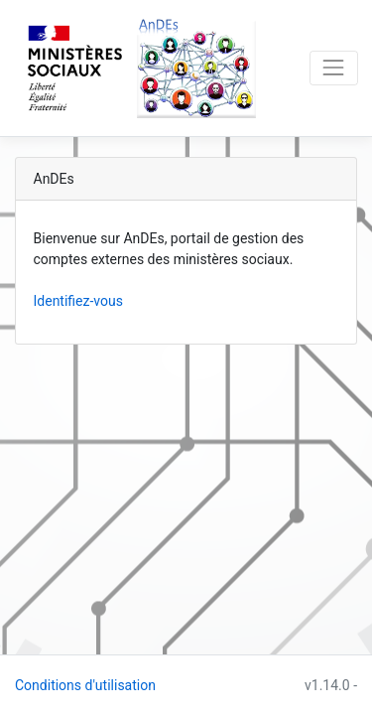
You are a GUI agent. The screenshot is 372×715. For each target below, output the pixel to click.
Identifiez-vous (78, 301)
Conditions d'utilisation (85, 685)
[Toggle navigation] (334, 68)
